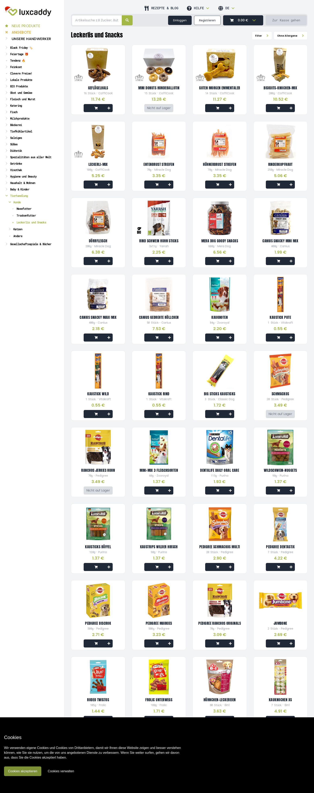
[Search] (97, 20)
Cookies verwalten (61, 771)
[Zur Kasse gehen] (286, 20)
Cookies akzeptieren (22, 771)
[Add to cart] (98, 108)
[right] (127, 20)
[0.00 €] (243, 20)
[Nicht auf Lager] (158, 108)
